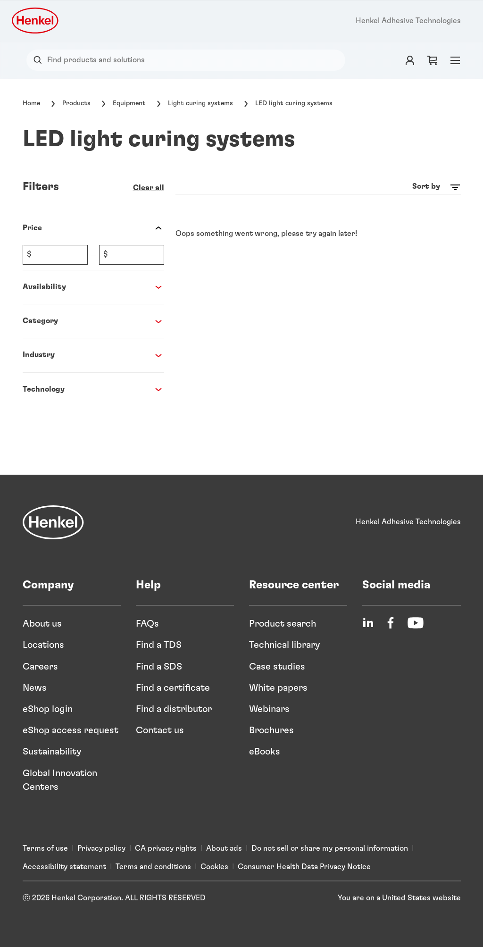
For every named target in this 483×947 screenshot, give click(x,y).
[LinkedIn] (368, 623)
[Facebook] (390, 623)
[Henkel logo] (36, 21)
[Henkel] (53, 522)
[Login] (410, 60)
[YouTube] (416, 623)
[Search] (40, 60)
